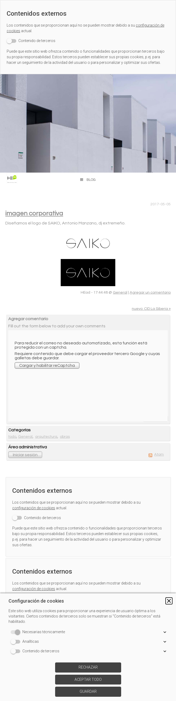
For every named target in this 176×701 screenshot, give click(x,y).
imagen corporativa (34, 213)
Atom (159, 454)
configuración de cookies (33, 508)
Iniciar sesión (25, 455)
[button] (169, 601)
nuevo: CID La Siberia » (151, 309)
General (120, 292)
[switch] (31, 41)
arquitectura (46, 437)
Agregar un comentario (150, 292)
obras (65, 437)
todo (12, 437)
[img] (88, 123)
